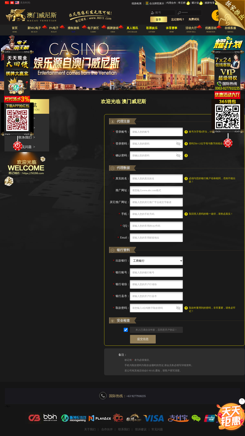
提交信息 (143, 339)
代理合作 (171, 2)
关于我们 (90, 429)
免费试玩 (194, 19)
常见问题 (157, 429)
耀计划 (198, 2)
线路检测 (136, 3)
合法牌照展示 (156, 3)
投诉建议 (141, 429)
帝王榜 (184, 2)
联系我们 (124, 429)
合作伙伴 (107, 429)
